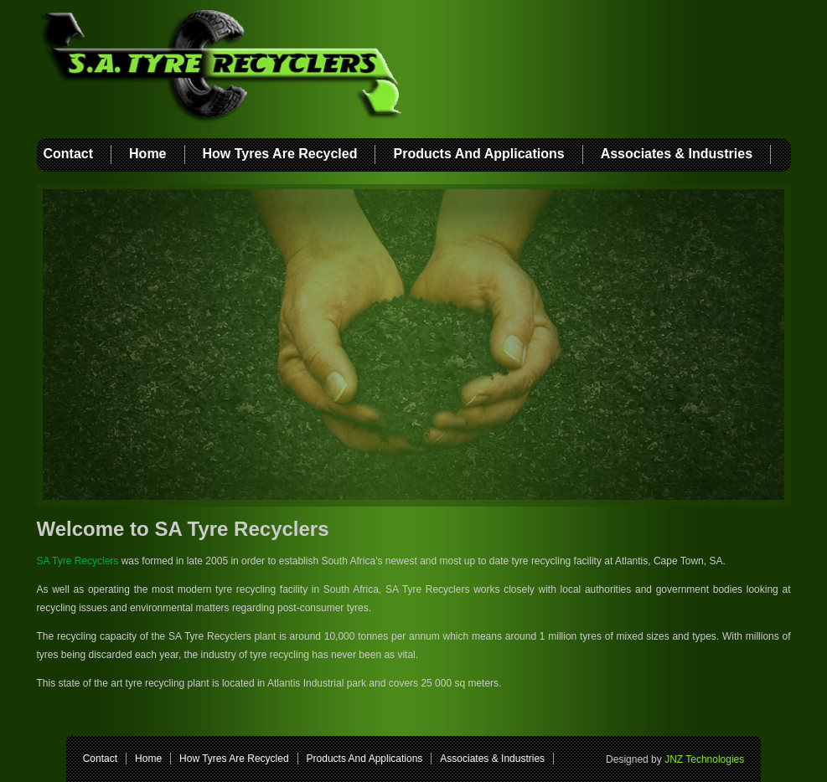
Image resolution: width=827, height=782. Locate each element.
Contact (69, 154)
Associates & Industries (676, 154)
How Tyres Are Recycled (280, 154)
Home (147, 154)
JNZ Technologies (704, 759)
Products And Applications (478, 154)
